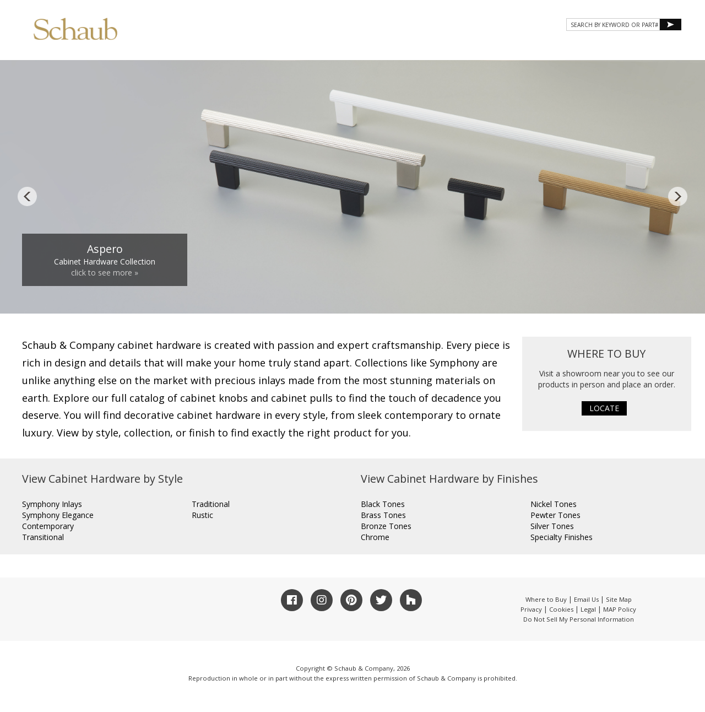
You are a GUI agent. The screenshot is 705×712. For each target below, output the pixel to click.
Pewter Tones (555, 515)
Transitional (43, 537)
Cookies (561, 609)
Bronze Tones (386, 526)
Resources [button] (533, 48)
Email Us (586, 599)
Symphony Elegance (58, 515)
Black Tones (383, 504)
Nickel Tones (553, 504)
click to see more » (104, 272)
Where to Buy (546, 599)
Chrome (375, 537)
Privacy (531, 609)
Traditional (211, 504)
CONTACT (590, 48)
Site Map (619, 599)
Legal (588, 609)
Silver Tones (552, 526)
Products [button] (415, 48)
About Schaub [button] (346, 48)
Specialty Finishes (561, 537)
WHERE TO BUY (649, 48)
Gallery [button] (474, 48)
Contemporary (48, 526)
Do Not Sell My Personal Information (578, 619)
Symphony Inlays (52, 504)
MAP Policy (619, 609)
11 (457, 295)
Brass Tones (383, 515)
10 (445, 295)
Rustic (202, 515)
